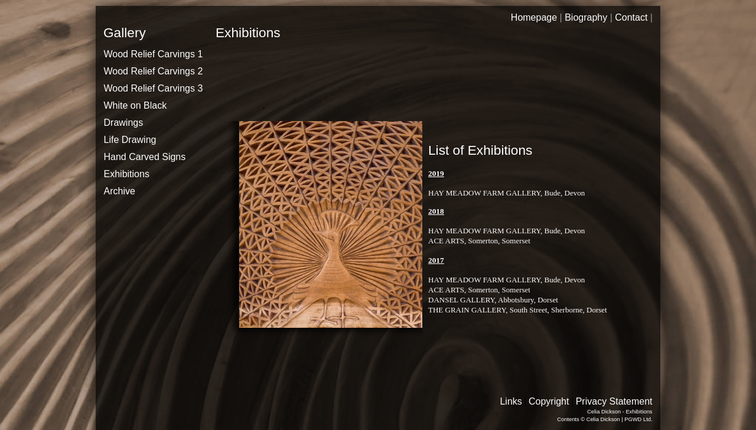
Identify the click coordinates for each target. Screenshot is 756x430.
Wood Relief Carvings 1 (153, 54)
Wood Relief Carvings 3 (153, 88)
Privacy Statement (614, 401)
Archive (119, 191)
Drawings (124, 123)
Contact (631, 17)
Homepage (534, 17)
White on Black (135, 105)
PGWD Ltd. (638, 419)
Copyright (549, 401)
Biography (586, 17)
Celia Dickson (603, 419)
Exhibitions (126, 174)
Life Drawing (130, 140)
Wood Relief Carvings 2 (153, 71)
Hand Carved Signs (145, 157)
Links (511, 401)
